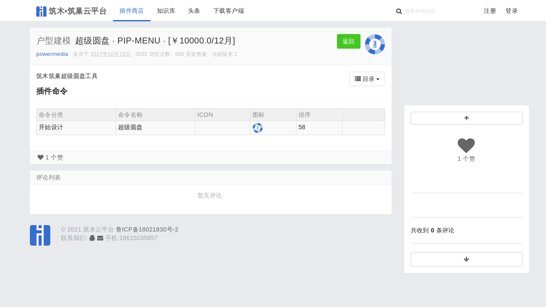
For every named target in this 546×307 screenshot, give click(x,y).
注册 (490, 10)
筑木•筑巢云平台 (71, 11)
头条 (194, 10)
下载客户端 (228, 10)
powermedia (52, 54)
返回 (349, 41)
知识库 (166, 10)
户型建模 (53, 40)
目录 (367, 78)
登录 (511, 10)
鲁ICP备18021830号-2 (147, 229)
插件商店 (131, 10)
